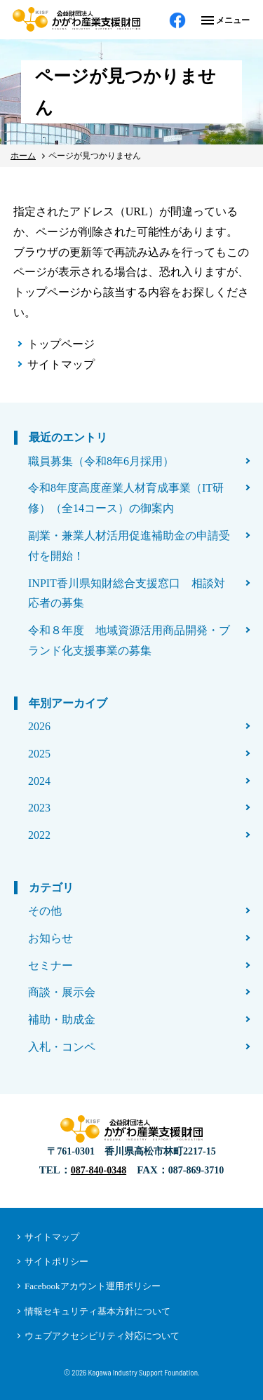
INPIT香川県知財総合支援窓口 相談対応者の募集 (126, 593)
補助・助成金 (61, 1019)
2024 (39, 781)
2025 (39, 754)
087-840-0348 (98, 1170)
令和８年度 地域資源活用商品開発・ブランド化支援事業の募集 (129, 640)
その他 (45, 911)
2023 (39, 808)
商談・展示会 (61, 992)
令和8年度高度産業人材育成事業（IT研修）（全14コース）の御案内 (126, 498)
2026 (39, 726)
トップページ (61, 344)
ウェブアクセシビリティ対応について (102, 1336)
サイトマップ (61, 364)
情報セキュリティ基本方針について (97, 1311)
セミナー (50, 965)
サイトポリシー (56, 1261)
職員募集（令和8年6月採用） (101, 461)
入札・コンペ (61, 1047)
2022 (39, 835)
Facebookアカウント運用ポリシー (93, 1286)
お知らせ (50, 938)
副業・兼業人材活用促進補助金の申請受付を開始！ (129, 546)
